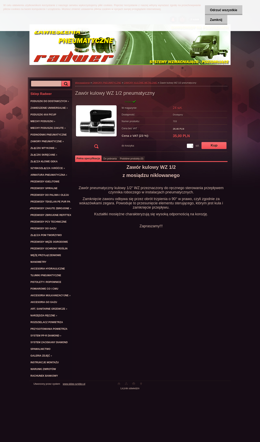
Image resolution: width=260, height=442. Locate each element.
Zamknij (216, 20)
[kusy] (190, 146)
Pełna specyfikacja (88, 158)
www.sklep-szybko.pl (74, 384)
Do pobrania (110, 158)
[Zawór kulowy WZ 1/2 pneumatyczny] (96, 125)
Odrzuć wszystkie (223, 10)
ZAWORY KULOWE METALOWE (141, 83)
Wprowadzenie (82, 83)
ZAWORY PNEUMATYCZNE (107, 83)
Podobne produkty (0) (131, 158)
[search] (65, 84)
